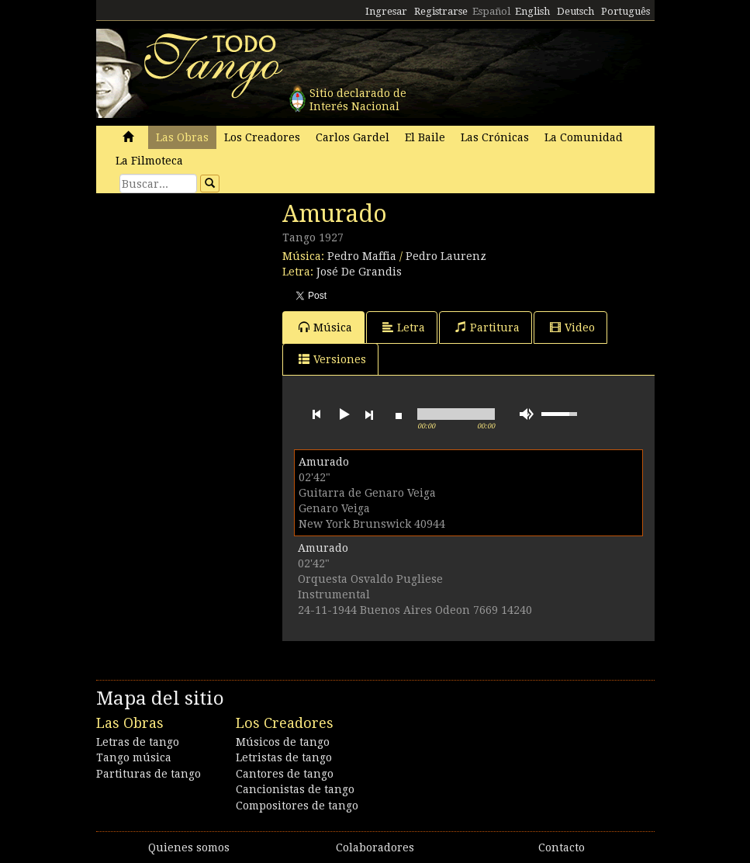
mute (527, 414)
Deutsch (575, 11)
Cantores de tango (285, 774)
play (342, 414)
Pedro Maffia (361, 256)
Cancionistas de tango (295, 789)
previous (316, 414)
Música (325, 327)
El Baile (425, 137)
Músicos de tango (283, 742)
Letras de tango (137, 742)
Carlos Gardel (352, 137)
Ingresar (386, 11)
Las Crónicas (495, 137)
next (369, 414)
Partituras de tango (148, 774)
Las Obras (182, 137)
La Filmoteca (149, 160)
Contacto (561, 847)
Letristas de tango (284, 757)
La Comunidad (583, 137)
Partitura (487, 327)
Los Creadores (262, 137)
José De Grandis (359, 271)
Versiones (332, 359)
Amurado (324, 462)
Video (572, 327)
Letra (403, 327)
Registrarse (441, 11)
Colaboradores (375, 847)
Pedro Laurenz (446, 256)
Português (625, 11)
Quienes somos (189, 847)
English (532, 11)
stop (399, 414)
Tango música (133, 757)
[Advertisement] (212, 307)
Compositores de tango (297, 805)
